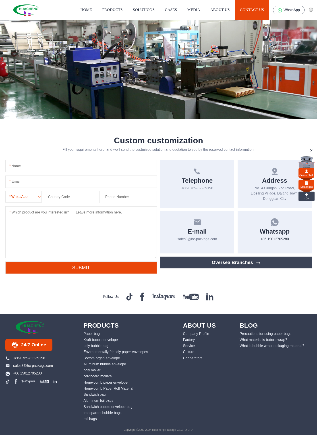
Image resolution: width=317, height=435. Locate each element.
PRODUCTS (101, 325)
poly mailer (91, 370)
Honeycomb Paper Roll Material (108, 388)
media (193, 9)
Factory (189, 340)
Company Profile (196, 334)
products (112, 9)
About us (220, 9)
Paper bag (91, 334)
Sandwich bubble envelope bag (108, 407)
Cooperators (192, 358)
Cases (171, 9)
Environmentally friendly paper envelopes (115, 352)
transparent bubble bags (102, 413)
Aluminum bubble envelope (104, 364)
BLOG (249, 325)
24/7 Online (29, 345)
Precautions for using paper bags (265, 334)
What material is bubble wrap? (263, 340)
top (306, 196)
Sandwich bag (94, 394)
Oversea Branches (236, 262)
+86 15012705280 (274, 239)
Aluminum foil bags (98, 400)
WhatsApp (289, 10)
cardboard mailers (97, 376)
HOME (86, 9)
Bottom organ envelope (101, 358)
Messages (306, 184)
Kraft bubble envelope (100, 340)
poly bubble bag (95, 346)
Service (189, 346)
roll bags (90, 419)
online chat (306, 173)
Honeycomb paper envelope (105, 382)
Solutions (144, 9)
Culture (188, 352)
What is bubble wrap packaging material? (272, 346)
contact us (252, 9)
